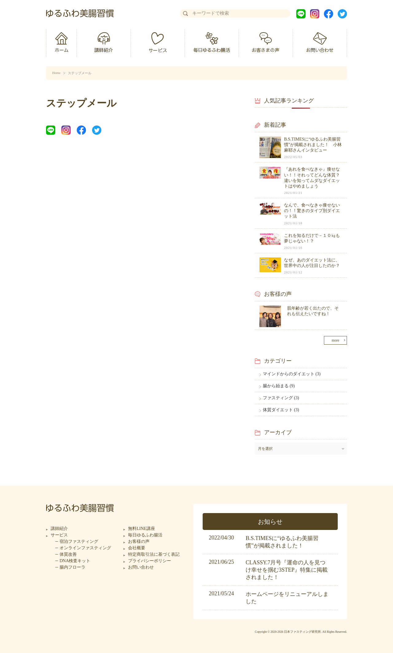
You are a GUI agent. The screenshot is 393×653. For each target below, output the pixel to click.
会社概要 (136, 548)
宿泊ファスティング (79, 541)
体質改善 (68, 554)
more (335, 340)
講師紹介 (59, 528)
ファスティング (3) (281, 398)
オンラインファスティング (85, 548)
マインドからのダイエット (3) (292, 374)
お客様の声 (139, 541)
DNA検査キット (75, 560)
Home (56, 73)
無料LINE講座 (141, 528)
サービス (59, 535)
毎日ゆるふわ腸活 (145, 535)
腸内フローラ (72, 567)
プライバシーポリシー (149, 560)
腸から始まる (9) (279, 386)
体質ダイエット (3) (281, 410)
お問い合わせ (141, 567)
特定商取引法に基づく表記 (154, 554)
